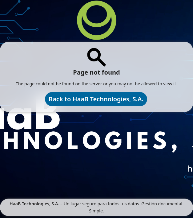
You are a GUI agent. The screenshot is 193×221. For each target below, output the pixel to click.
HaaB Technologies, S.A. (34, 204)
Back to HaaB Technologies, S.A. (96, 99)
